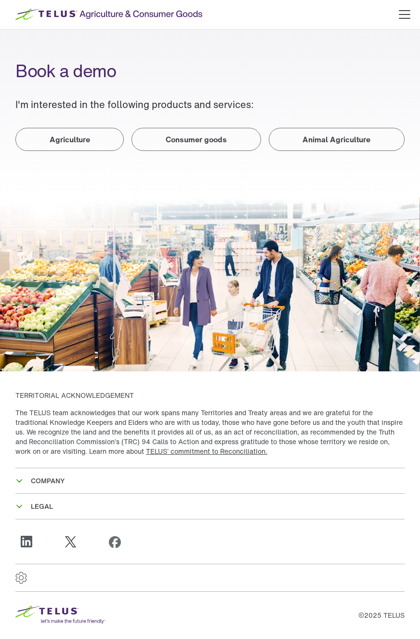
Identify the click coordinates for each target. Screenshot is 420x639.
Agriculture (70, 139)
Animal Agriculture (336, 139)
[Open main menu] (404, 14)
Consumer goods (196, 139)
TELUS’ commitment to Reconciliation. (206, 451)
